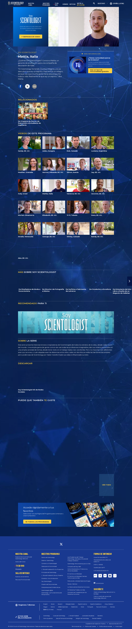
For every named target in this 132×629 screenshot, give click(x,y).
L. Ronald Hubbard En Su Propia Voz (52, 569)
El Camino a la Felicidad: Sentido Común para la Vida (77, 577)
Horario (18, 569)
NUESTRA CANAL (31, 4)
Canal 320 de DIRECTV (101, 557)
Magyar (45, 607)
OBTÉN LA (80, 4)
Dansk (52, 604)
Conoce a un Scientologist (49, 563)
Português (90, 607)
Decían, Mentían (72, 584)
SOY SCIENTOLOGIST (27, 52)
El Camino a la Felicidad (75, 574)
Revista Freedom (96, 618)
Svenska (112, 607)
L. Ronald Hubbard (73, 615)
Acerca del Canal (20, 561)
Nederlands (74, 607)
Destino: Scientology (47, 560)
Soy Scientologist (46, 581)
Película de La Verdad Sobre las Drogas (79, 581)
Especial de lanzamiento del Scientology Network (23, 557)
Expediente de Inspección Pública (95, 623)
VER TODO (106, 485)
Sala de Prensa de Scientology (64, 618)
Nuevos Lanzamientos (22, 576)
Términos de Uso (76, 626)
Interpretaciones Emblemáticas (50, 587)
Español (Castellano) (95, 604)
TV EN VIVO (56, 4)
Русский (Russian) (101, 607)
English (45, 604)
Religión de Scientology (82, 618)
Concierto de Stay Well (74, 566)
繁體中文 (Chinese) (48, 609)
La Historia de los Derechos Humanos (78, 587)
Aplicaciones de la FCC (115, 623)
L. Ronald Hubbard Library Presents (52, 575)
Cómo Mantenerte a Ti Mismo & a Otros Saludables (78, 570)
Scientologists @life (47, 590)
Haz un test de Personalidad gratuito (99, 70)
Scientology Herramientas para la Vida (79, 563)
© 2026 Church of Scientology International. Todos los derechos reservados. (30, 626)
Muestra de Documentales (49, 584)
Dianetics (100, 615)
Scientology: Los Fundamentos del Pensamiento (51, 593)
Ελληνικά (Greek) (70, 604)
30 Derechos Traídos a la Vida (76, 590)
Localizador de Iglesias (88, 615)
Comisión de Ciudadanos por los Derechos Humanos (77, 593)
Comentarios (100, 583)
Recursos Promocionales (22, 579)
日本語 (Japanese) (63, 607)
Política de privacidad (105, 626)
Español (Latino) (82, 604)
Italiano (53, 607)
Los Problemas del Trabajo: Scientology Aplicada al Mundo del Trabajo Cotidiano (78, 558)
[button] (129, 281)
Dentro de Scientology (48, 557)
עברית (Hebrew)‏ (109, 604)
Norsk (82, 607)
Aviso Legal (118, 626)
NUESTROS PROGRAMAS (46, 4)
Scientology (46, 615)
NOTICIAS (72, 4)
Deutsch (60, 604)
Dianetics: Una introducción (49, 578)
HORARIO (65, 4)
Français (59, 609)
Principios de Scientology (48, 572)
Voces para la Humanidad (49, 566)
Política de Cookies (90, 626)
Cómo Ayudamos (48, 618)
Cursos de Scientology (59, 615)
